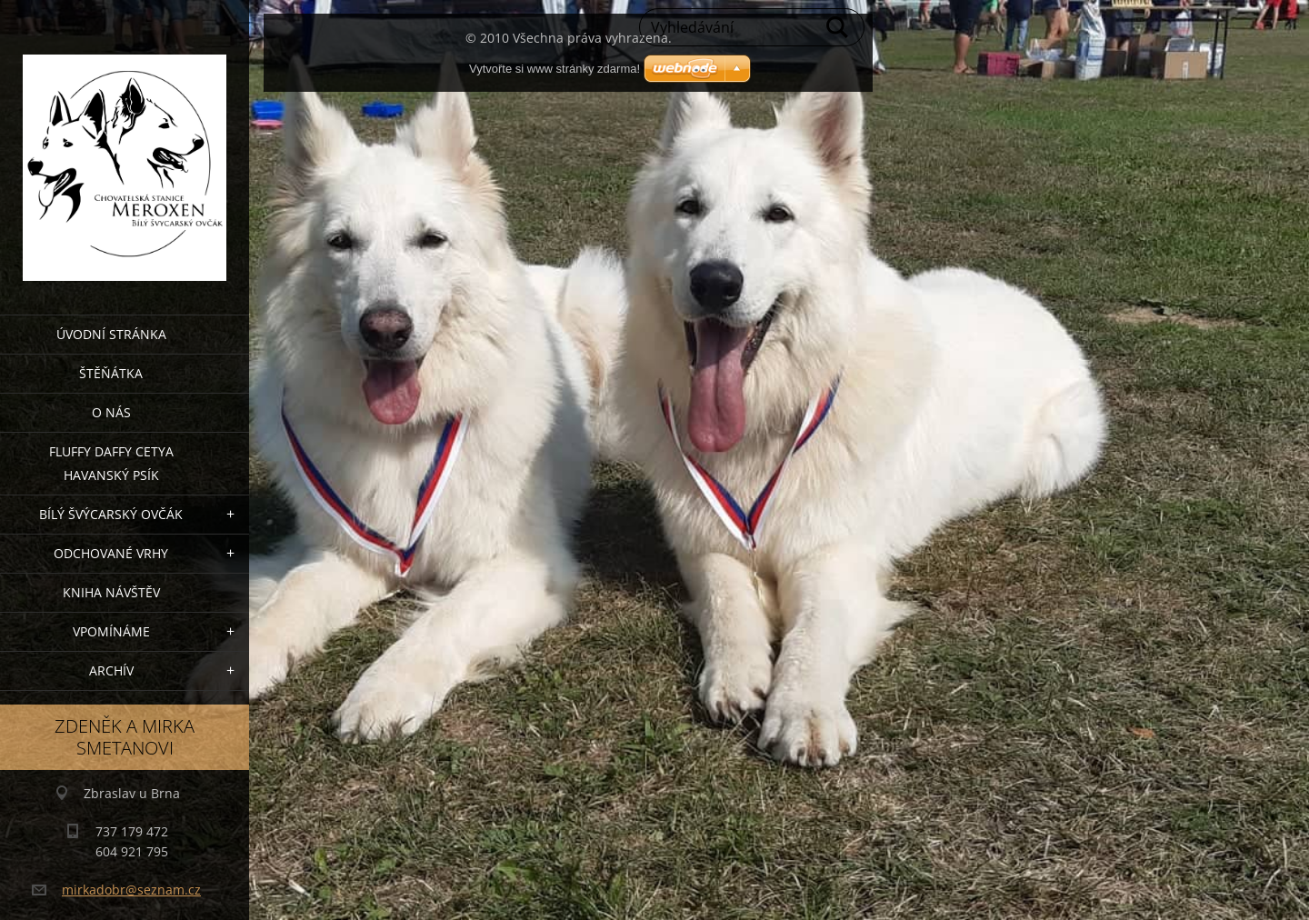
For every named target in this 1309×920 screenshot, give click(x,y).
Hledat (838, 27)
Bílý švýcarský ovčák (111, 514)
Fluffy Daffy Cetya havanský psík (111, 463)
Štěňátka (111, 373)
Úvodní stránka (111, 334)
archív (111, 670)
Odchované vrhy (111, 553)
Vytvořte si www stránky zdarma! (554, 68)
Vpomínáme (111, 631)
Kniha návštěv (111, 592)
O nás (111, 412)
